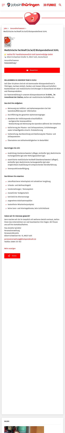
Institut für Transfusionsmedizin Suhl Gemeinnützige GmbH (30, 54)
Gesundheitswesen (17, 28)
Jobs (5, 28)
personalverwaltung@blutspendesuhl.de (20, 239)
